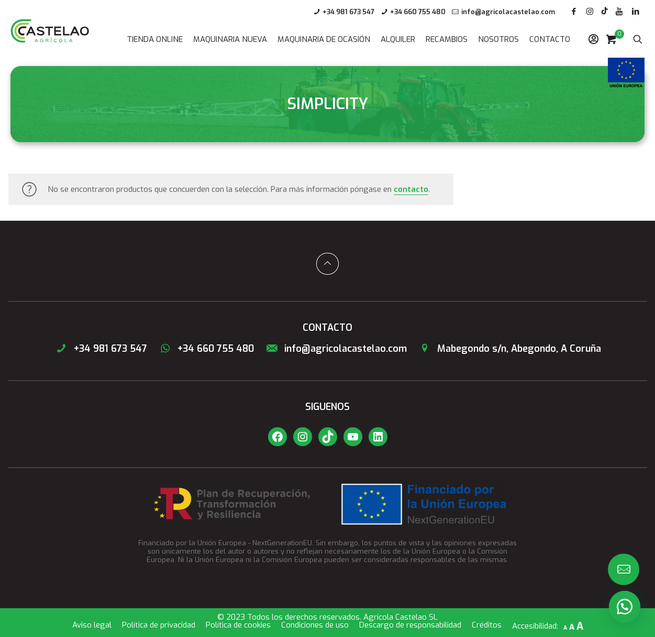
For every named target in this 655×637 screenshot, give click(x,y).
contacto (411, 189)
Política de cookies (238, 625)
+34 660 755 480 (418, 11)
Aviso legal (92, 625)
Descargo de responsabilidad (410, 625)
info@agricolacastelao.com (508, 11)
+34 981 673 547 (348, 11)
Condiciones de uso (315, 625)
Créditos (487, 625)
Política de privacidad (158, 625)
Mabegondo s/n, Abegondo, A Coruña (509, 348)
